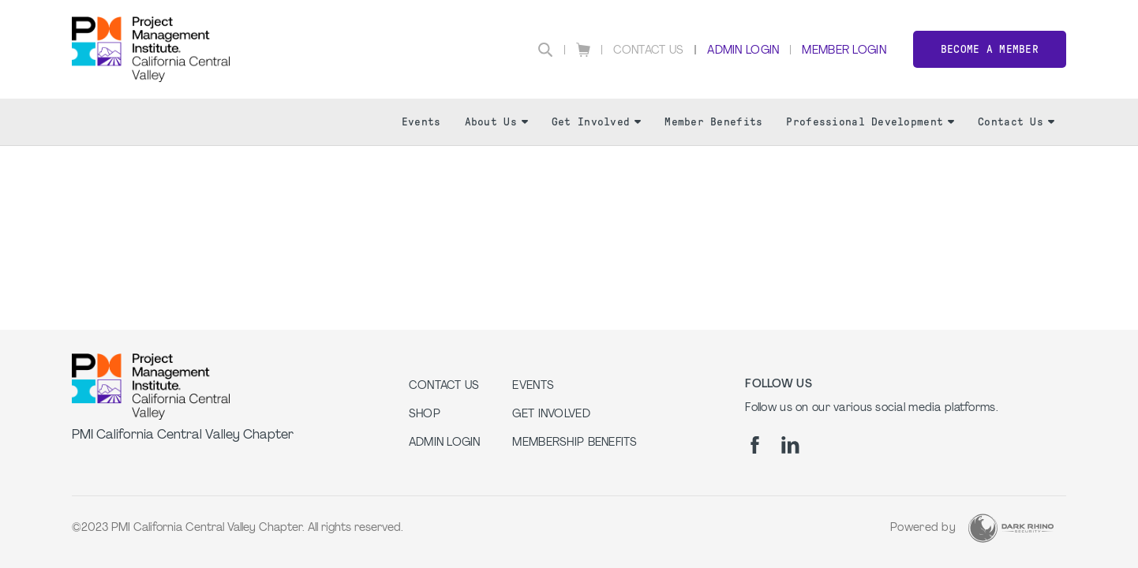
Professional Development (870, 122)
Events (421, 122)
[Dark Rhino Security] (1011, 528)
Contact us (444, 386)
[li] (790, 445)
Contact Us (648, 51)
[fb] (755, 445)
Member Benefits (713, 122)
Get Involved (596, 122)
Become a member (990, 49)
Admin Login (743, 51)
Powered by (923, 528)
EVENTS (533, 386)
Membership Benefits (574, 443)
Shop (424, 414)
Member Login (843, 51)
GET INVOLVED (551, 414)
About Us (496, 122)
